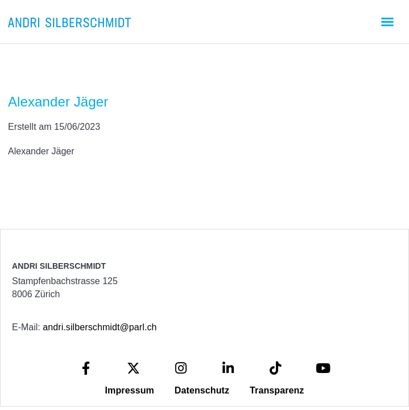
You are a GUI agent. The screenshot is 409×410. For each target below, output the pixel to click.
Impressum (129, 390)
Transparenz (277, 390)
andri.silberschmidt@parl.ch (99, 327)
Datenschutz (202, 390)
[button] (387, 21)
